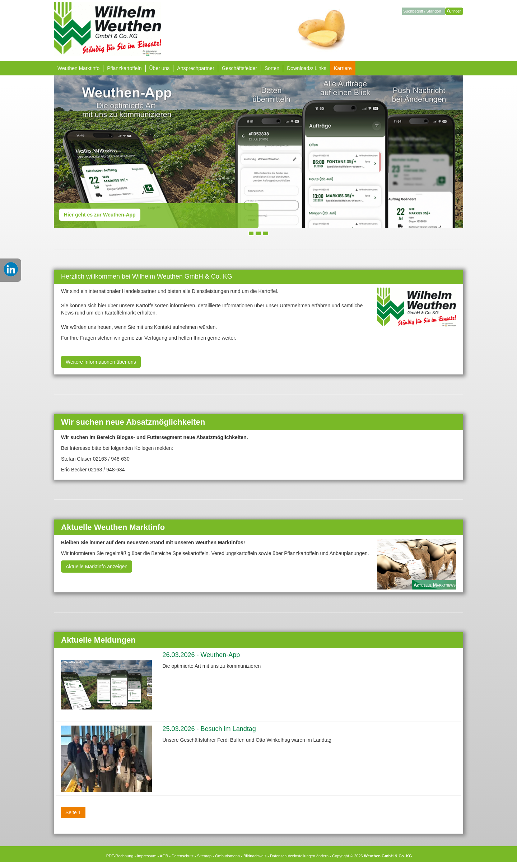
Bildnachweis (254, 856)
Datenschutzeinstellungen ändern (299, 856)
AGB (164, 856)
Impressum (146, 856)
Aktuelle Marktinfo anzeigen (96, 566)
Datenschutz (183, 856)
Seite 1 (73, 812)
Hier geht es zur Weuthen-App (100, 215)
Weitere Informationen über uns (101, 362)
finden (454, 11)
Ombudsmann (227, 856)
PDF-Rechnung (120, 856)
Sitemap (204, 856)
